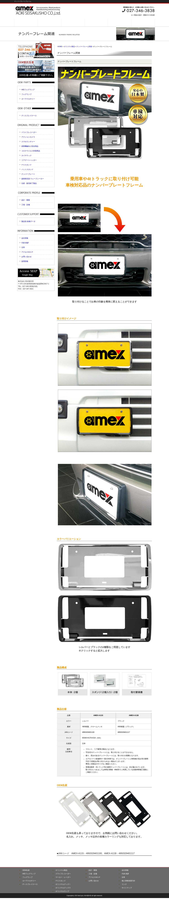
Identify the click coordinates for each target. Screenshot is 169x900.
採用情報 (24, 261)
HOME (59, 46)
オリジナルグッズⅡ (63, 888)
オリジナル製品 (69, 46)
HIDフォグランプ (28, 90)
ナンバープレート (28, 174)
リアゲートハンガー (29, 160)
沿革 (23, 247)
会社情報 (24, 238)
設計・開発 (25, 200)
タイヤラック (26, 156)
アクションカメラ (28, 137)
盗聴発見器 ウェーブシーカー (32, 179)
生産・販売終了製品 (29, 183)
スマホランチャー (28, 142)
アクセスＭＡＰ (27, 252)
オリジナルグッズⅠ (63, 884)
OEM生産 (26, 870)
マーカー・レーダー (63, 877)
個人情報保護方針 (128, 881)
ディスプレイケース (29, 116)
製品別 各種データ (28, 221)
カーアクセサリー (28, 99)
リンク (124, 884)
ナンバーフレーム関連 (84, 46)
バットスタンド (27, 169)
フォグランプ (26, 94)
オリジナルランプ (62, 891)
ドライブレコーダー (29, 132)
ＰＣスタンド (26, 165)
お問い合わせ (26, 257)
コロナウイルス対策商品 (30, 151)
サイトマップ (127, 888)
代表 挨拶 (25, 243)
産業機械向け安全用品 (29, 146)
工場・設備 (25, 205)
